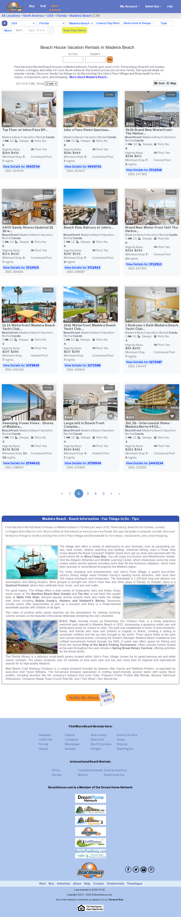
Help (87, 883)
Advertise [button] (152, 6)
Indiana (70, 735)
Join (170, 6)
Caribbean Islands (90, 770)
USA (50, 15)
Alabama (45, 735)
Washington (125, 748)
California (45, 739)
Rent (54, 6)
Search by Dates (74, 30)
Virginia (122, 744)
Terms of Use (115, 899)
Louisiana (71, 739)
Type (163, 23)
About (77, 883)
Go (110, 59)
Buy (31, 6)
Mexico (83, 775)
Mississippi (72, 744)
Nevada (70, 748)
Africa (56, 770)
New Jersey (99, 735)
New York (97, 739)
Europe (57, 775)
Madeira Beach (80, 15)
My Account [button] (128, 6)
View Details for (21, 166)
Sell (43, 6)
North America (33, 15)
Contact (98, 883)
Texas (121, 739)
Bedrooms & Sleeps (137, 23)
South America (114, 775)
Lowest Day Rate (108, 23)
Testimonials (115, 883)
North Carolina (101, 744)
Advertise (63, 883)
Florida (61, 15)
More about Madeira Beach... (89, 77)
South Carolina (127, 735)
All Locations (11, 15)
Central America (115, 770)
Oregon (96, 748)
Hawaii (43, 748)
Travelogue (134, 883)
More (8, 30)
